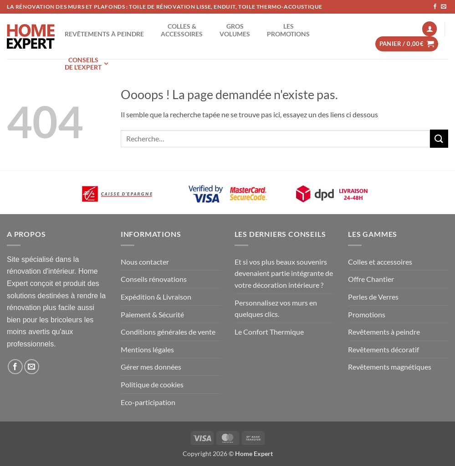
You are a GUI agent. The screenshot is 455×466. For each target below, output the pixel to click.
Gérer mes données (151, 366)
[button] (429, 28)
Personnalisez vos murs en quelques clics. (276, 308)
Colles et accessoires (380, 261)
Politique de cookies (152, 384)
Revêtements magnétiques (389, 366)
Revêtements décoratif (383, 349)
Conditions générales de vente (168, 331)
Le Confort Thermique (269, 331)
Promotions (366, 314)
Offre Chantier (371, 279)
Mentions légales (147, 349)
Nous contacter (145, 261)
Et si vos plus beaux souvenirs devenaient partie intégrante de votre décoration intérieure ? (284, 273)
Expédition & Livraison (156, 296)
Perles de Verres (373, 296)
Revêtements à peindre (384, 331)
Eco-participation (148, 402)
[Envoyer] (439, 138)
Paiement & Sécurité (152, 314)
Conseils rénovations (154, 279)
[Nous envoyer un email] (443, 7)
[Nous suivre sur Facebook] (435, 7)
